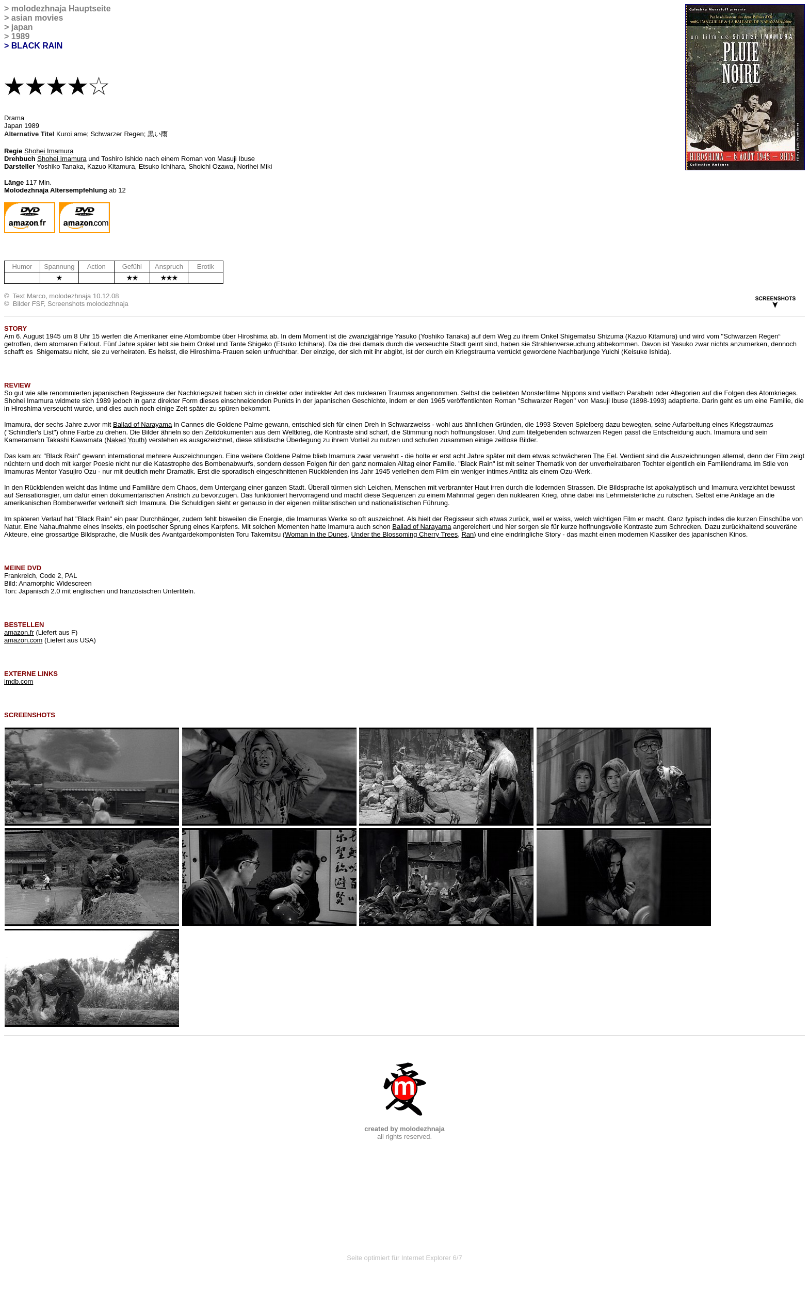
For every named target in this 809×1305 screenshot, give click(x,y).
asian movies (37, 17)
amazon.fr (19, 632)
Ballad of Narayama (142, 424)
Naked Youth (125, 440)
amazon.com (23, 640)
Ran (467, 534)
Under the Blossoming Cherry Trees (404, 534)
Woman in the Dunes (316, 534)
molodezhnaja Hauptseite (61, 8)
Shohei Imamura (48, 151)
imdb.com (18, 681)
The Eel (604, 456)
